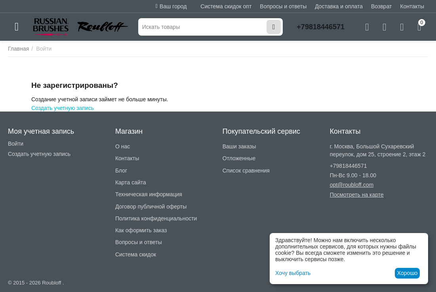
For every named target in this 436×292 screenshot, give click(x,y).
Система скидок (135, 254)
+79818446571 (321, 27)
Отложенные (239, 158)
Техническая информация (148, 194)
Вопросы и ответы (283, 6)
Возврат (381, 6)
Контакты (412, 6)
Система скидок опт (225, 6)
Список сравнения (246, 170)
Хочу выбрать (292, 273)
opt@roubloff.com (351, 185)
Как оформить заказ (141, 230)
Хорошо (407, 273)
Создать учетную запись (62, 108)
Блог (121, 170)
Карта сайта (130, 182)
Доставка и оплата (339, 6)
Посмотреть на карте (357, 195)
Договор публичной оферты (151, 206)
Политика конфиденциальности (156, 218)
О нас (122, 146)
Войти (15, 143)
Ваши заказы (239, 146)
